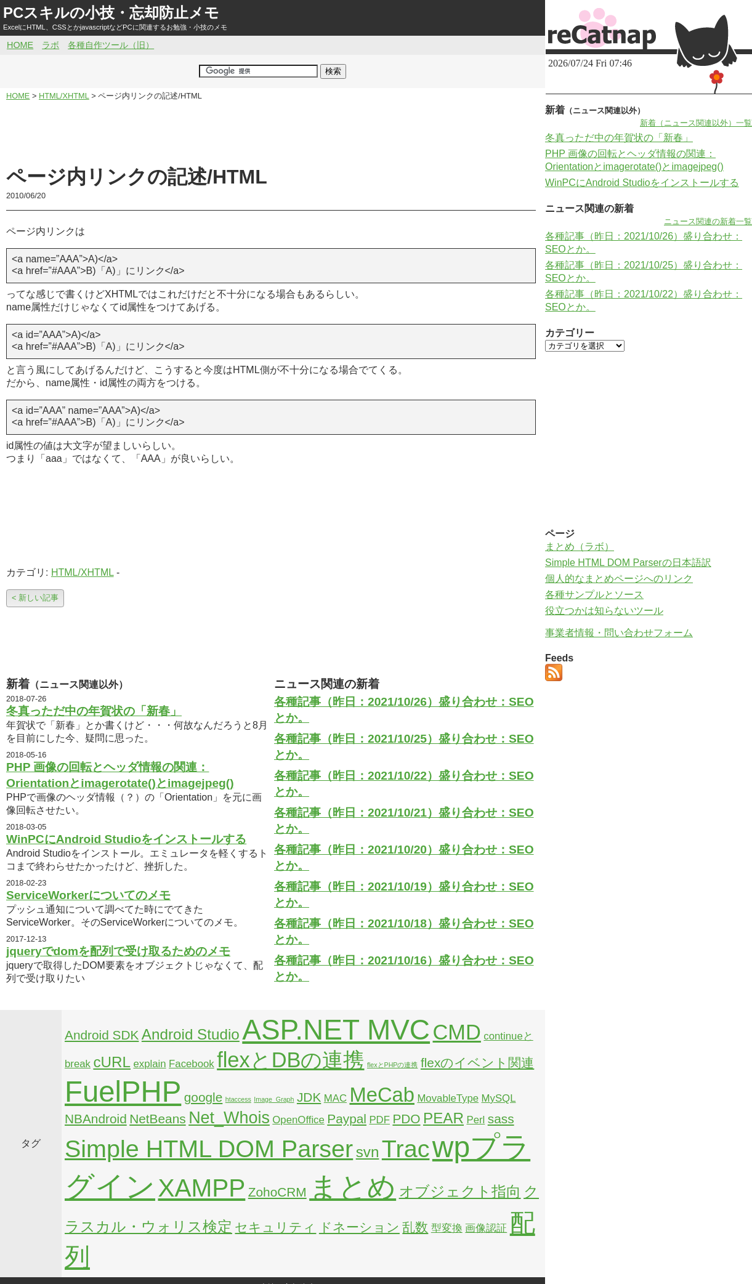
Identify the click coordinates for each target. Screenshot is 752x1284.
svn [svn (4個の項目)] (367, 1152)
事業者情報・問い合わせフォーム (619, 633)
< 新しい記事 (35, 597)
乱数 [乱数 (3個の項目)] (415, 1227)
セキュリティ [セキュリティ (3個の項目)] (275, 1227)
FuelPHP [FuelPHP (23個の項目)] (123, 1091)
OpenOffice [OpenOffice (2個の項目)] (298, 1120)
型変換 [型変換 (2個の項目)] (447, 1228)
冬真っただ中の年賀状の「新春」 (94, 711)
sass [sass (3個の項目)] (501, 1119)
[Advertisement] (271, 133)
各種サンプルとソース (594, 594)
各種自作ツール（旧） (111, 45)
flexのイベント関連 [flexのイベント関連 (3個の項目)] (477, 1063)
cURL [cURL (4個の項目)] (112, 1062)
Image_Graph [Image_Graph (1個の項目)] (274, 1099)
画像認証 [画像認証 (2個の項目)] (486, 1228)
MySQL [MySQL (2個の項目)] (499, 1098)
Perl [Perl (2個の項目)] (475, 1120)
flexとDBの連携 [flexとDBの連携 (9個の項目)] (290, 1060)
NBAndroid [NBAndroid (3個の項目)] (96, 1119)
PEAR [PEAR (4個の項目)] (443, 1118)
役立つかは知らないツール (604, 610)
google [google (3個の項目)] (203, 1097)
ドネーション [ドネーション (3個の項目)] (359, 1227)
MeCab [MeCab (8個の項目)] (381, 1094)
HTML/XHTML (82, 572)
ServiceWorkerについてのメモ (88, 895)
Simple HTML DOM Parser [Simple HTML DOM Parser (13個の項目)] (209, 1148)
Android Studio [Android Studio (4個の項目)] (191, 1034)
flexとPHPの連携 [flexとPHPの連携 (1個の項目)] (392, 1064)
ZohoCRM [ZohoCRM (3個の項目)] (277, 1192)
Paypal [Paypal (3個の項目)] (346, 1119)
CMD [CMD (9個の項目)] (457, 1032)
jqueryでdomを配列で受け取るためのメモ (118, 951)
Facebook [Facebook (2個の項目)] (191, 1064)
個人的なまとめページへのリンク (619, 578)
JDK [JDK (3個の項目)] (309, 1097)
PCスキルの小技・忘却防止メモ (111, 12)
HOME (20, 45)
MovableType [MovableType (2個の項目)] (448, 1098)
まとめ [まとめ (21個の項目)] (352, 1187)
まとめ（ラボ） (579, 546)
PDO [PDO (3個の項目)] (406, 1119)
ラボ (50, 45)
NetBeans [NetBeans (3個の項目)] (157, 1119)
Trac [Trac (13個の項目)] (406, 1148)
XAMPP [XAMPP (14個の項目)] (201, 1188)
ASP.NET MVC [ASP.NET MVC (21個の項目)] (336, 1030)
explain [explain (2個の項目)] (149, 1064)
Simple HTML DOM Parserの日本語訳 (628, 562)
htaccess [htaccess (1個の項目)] (238, 1099)
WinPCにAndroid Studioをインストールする (126, 839)
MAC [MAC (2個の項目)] (335, 1098)
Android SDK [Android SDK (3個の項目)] (102, 1035)
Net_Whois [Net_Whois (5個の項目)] (229, 1117)
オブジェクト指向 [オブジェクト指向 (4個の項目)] (460, 1191)
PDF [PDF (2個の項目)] (379, 1120)
